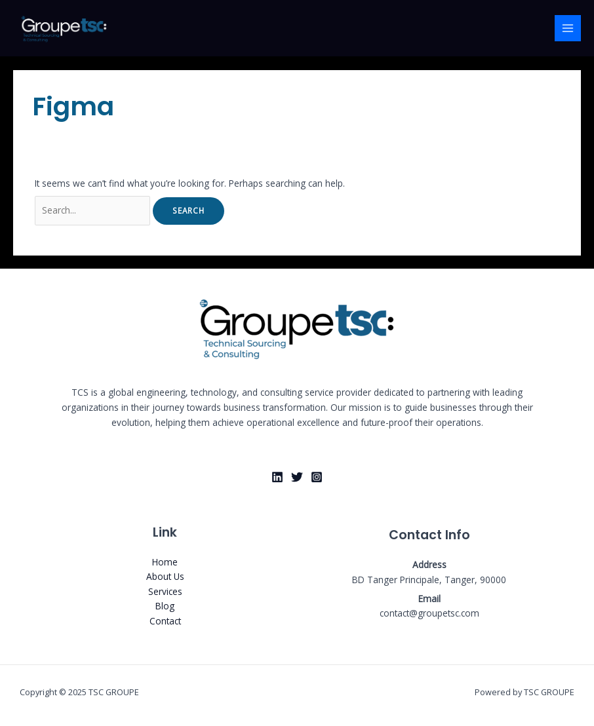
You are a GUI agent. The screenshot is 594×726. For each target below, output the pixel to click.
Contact (165, 621)
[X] (297, 477)
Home (165, 562)
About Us (165, 576)
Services (165, 591)
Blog (164, 606)
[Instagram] (317, 477)
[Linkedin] (277, 477)
